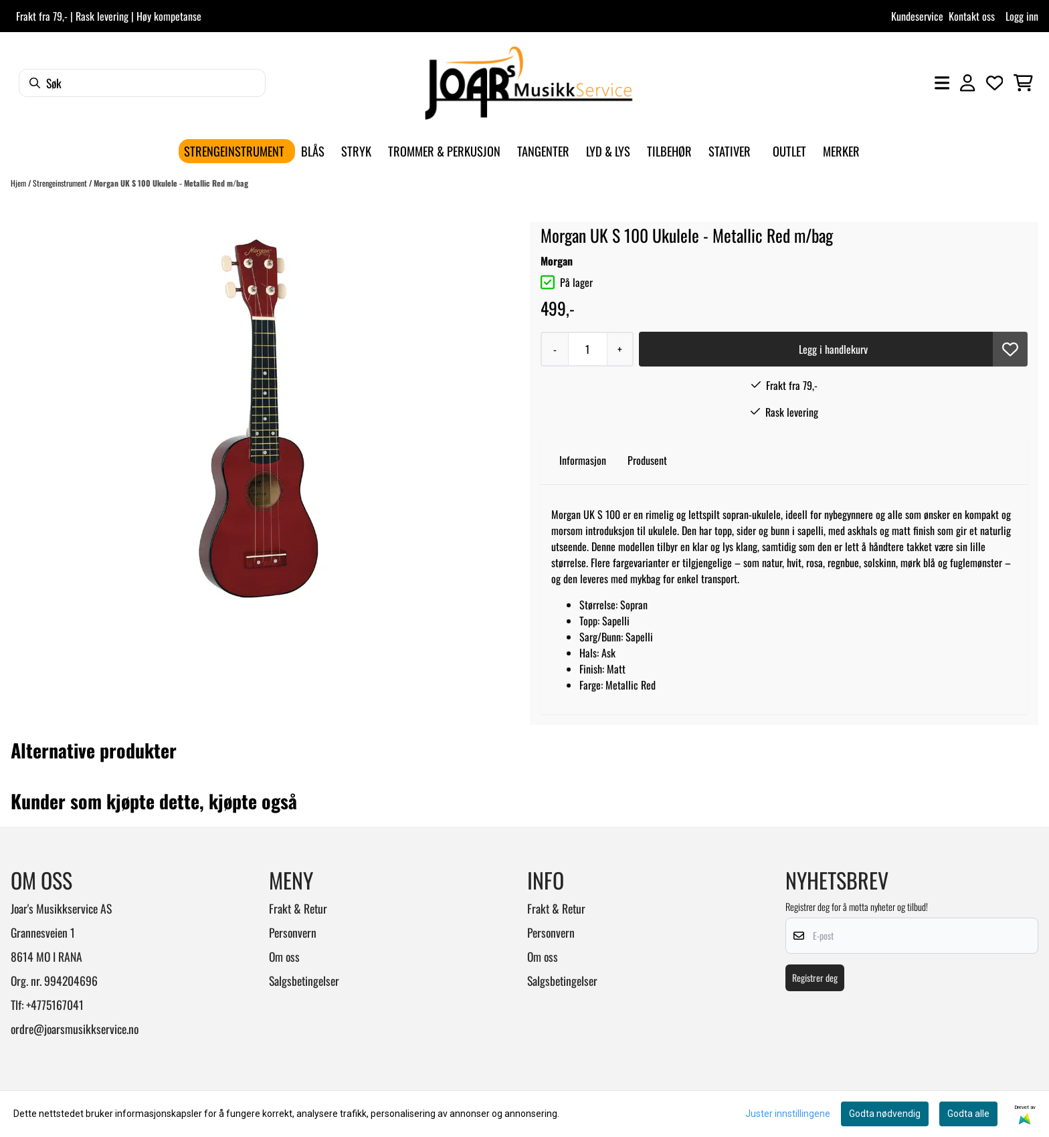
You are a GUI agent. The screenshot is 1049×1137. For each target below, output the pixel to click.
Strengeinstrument (61, 183)
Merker (841, 151)
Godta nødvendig (885, 1113)
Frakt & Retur (298, 908)
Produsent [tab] (647, 460)
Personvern (292, 932)
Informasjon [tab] (582, 460)
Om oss (284, 956)
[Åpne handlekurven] (1023, 83)
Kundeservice (917, 16)
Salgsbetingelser (304, 980)
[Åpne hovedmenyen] (942, 83)
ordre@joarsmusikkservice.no (74, 1028)
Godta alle (968, 1113)
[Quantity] (587, 349)
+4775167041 (55, 1004)
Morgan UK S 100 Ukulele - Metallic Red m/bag (171, 183)
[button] (1010, 349)
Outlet (789, 151)
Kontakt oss (972, 16)
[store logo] (528, 83)
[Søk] (142, 83)
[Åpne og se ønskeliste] (995, 83)
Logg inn (1022, 16)
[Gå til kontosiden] (967, 83)
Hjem (19, 183)
